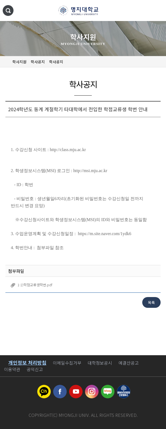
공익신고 (35, 369)
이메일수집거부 (67, 363)
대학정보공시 (100, 363)
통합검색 (8, 10)
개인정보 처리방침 (27, 362)
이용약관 (12, 369)
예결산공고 (128, 363)
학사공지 (38, 61)
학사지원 (19, 61)
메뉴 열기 (156, 10)
